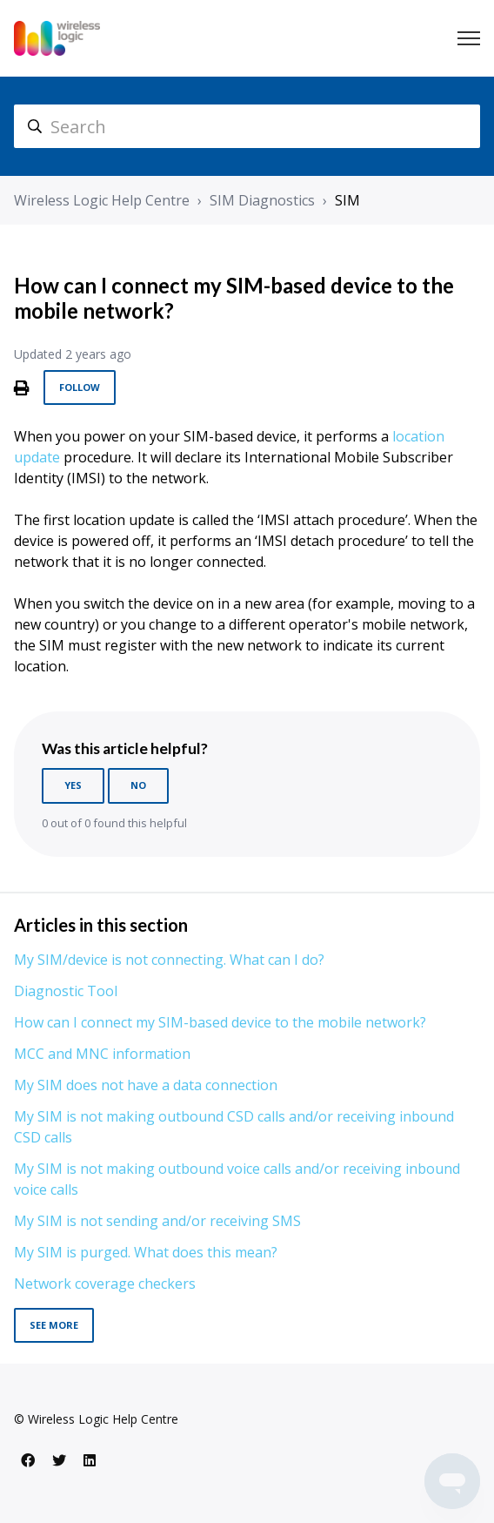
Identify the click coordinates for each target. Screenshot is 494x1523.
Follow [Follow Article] (79, 387)
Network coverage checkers (105, 1283)
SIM (347, 200)
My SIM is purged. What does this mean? (145, 1252)
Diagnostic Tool (65, 991)
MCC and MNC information (102, 1053)
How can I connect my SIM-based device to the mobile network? (220, 1022)
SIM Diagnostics (262, 200)
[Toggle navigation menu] (469, 38)
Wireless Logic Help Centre (102, 200)
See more (54, 1324)
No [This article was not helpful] (138, 785)
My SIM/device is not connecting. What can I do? (169, 959)
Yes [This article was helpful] (73, 785)
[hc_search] (247, 126)
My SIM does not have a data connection (145, 1085)
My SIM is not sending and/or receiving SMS (157, 1220)
